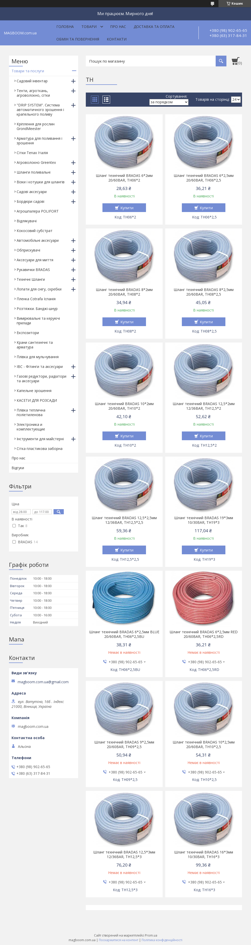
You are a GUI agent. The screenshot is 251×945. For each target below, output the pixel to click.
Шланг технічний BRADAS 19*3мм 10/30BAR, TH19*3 (203, 520)
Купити (126, 207)
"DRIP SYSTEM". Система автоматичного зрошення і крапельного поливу (40, 110)
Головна (65, 26)
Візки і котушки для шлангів (41, 181)
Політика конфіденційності (162, 940)
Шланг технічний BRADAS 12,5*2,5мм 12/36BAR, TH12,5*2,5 (124, 520)
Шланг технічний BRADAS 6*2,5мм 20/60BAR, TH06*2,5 (204, 178)
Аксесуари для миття (35, 259)
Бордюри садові (30, 201)
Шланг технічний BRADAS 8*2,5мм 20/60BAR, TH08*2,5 (204, 292)
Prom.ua (151, 935)
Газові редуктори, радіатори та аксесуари (41, 378)
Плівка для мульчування (38, 356)
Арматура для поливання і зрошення (39, 140)
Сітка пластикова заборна (39, 448)
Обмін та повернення (77, 39)
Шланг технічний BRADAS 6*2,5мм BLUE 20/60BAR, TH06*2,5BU (124, 634)
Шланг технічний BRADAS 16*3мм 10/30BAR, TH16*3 (203, 854)
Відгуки (18, 467)
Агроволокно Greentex (36, 162)
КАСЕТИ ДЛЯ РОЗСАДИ (37, 400)
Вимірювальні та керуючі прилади (38, 320)
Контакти (117, 39)
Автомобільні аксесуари (38, 240)
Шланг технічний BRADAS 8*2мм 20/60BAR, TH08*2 (124, 292)
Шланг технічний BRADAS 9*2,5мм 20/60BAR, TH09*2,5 (124, 744)
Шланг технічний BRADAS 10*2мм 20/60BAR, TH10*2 (124, 406)
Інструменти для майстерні (40, 438)
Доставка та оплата (154, 26)
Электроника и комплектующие (31, 426)
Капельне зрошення (34, 390)
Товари (89, 26)
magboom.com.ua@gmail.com (43, 682)
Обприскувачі (28, 250)
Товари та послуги (28, 70)
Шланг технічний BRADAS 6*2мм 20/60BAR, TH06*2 (124, 178)
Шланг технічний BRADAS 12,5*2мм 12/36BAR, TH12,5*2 (204, 406)
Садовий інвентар (32, 80)
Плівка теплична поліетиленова (31, 412)
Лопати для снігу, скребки (39, 289)
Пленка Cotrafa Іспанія (36, 298)
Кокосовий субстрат (35, 230)
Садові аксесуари (32, 191)
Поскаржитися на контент (118, 940)
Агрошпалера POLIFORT (38, 211)
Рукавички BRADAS (33, 269)
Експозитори (28, 332)
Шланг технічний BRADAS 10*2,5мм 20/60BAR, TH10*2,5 (204, 744)
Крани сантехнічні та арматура (35, 344)
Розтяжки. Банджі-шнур (37, 308)
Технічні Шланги (31, 279)
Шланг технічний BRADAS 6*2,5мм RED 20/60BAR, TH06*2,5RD (204, 634)
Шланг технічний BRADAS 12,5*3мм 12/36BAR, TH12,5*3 (124, 854)
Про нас (118, 26)
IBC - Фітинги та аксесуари (40, 366)
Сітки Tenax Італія (32, 152)
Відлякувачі (27, 220)
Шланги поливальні (33, 172)
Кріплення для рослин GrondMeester (36, 126)
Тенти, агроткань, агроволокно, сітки (33, 93)
